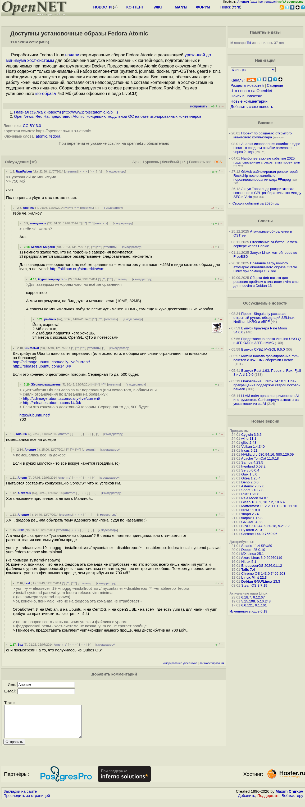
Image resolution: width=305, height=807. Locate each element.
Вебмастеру (292, 802)
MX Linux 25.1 (252, 554)
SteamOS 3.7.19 (254, 585)
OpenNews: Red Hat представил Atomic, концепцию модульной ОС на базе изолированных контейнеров (107, 116)
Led (27, 583)
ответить (71, 171)
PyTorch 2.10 (251, 530)
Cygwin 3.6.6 (251, 435)
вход (254, 1)
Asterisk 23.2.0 (252, 486)
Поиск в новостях (246, 96)
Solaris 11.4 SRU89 (256, 546)
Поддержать (268, 802)
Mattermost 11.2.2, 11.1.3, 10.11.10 (269, 506)
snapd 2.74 (250, 514)
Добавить (246, 802)
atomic (41, 136)
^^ (70, 207)
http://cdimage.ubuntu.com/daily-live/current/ (51, 362)
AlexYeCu (24, 493)
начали (72, 55)
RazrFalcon (24, 171)
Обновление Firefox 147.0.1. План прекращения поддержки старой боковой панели (267, 385)
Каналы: (238, 80)
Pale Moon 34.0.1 (255, 498)
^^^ (76, 207)
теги (236, 7)
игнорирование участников (180, 663)
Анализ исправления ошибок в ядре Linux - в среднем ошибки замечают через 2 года (267, 148)
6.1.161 (261, 605)
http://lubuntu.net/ (35, 415)
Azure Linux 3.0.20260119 (261, 558)
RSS (218, 162)
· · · (93, 171)
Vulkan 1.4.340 (253, 446)
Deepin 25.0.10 (253, 550)
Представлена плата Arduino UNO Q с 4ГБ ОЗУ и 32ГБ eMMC (267, 341)
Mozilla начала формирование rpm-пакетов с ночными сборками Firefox (266, 358)
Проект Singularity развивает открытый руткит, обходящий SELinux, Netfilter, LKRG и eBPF (264, 318)
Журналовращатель (52, 279)
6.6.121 (247, 605)
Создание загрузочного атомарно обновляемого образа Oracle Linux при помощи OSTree (265, 267)
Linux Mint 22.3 (254, 577)
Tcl (249, 43)
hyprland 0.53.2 (253, 466)
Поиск (225, 7)
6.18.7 (246, 597)
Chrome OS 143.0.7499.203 (263, 573)
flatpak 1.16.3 (251, 518)
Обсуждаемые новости (265, 303)
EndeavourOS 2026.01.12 (261, 566)
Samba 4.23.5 (252, 462)
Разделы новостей (247, 85)
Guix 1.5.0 (249, 474)
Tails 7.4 (248, 570)
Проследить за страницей (26, 802)
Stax (20, 530)
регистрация (268, 1)
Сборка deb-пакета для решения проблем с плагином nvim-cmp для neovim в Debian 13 (266, 282)
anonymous (38, 223)
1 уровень (150, 162)
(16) (33, 162)
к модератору (116, 171)
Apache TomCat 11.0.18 (260, 458)
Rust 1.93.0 (250, 494)
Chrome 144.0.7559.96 (259, 534)
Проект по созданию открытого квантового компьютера (263, 135)
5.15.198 (248, 601)
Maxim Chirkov (289, 798)
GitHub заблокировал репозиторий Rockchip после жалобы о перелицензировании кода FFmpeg (266, 176)
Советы (265, 221)
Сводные (275, 85)
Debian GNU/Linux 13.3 (260, 581)
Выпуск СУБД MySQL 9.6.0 (263, 349)
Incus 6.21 (249, 450)
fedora (55, 136)
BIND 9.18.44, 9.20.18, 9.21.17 (265, 526)
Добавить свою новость (252, 107)
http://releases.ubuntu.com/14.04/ (42, 366)
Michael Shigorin (43, 246)
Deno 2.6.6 (249, 482)
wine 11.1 (248, 439)
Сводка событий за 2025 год (255, 203)
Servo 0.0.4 (250, 470)
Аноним (28, 207)
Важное (265, 123)
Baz (20, 644)
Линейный (170, 162)
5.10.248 (264, 601)
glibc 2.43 (248, 443)
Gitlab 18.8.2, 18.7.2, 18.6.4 (263, 502)
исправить (198, 106)
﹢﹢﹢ (83, 171)
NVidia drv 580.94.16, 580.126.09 (267, 454)
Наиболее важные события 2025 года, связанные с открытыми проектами (267, 160)
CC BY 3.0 (32, 126)
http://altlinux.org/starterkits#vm (77, 269)
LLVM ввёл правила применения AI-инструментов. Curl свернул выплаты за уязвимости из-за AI (267, 400)
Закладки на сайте (20, 798)
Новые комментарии (249, 101)
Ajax (135, 162)
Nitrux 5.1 (248, 562)
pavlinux (50, 319)
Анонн (22, 477)
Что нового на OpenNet (251, 91)
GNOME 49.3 (251, 522)
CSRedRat (32, 348)
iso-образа (45, 93)
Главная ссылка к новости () (66, 112)
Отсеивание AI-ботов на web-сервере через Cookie (266, 244)
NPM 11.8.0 (250, 510)
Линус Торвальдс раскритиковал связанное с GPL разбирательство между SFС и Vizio (267, 193)
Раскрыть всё (200, 162)
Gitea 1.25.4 (251, 478)
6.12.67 (259, 597)
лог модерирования (212, 663)
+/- (184, 162)
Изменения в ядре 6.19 (248, 611)
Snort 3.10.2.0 (252, 490)
